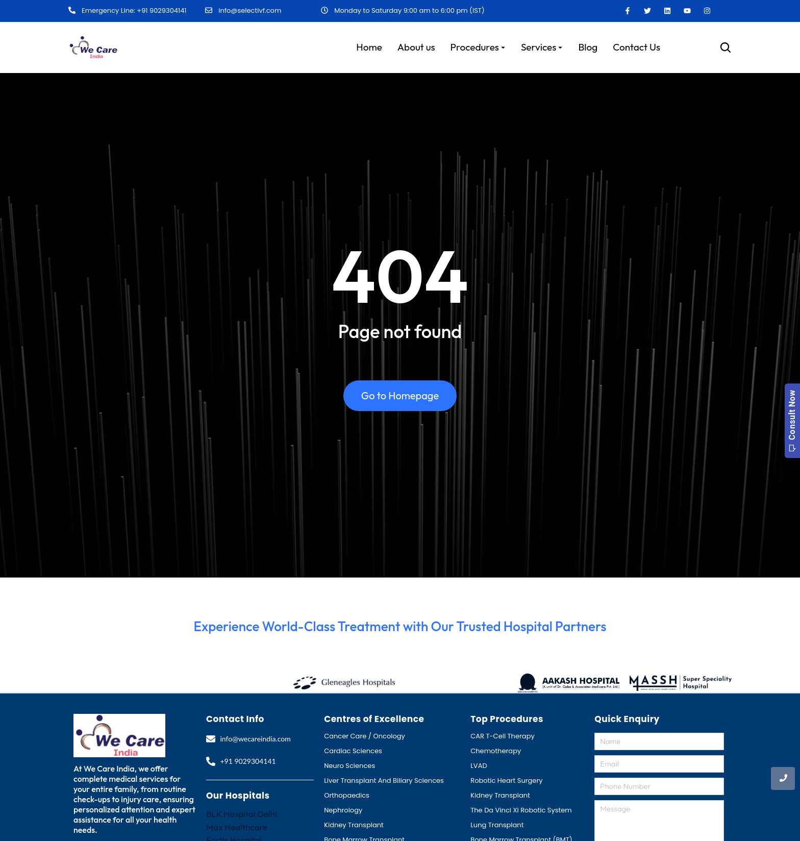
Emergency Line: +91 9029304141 (134, 11)
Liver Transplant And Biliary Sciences (384, 780)
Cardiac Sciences (353, 751)
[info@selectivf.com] (208, 11)
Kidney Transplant (354, 825)
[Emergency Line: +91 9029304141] (72, 11)
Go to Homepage (400, 395)
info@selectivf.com (249, 10)
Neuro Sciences (349, 766)
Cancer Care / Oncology (364, 736)
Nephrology (343, 810)
